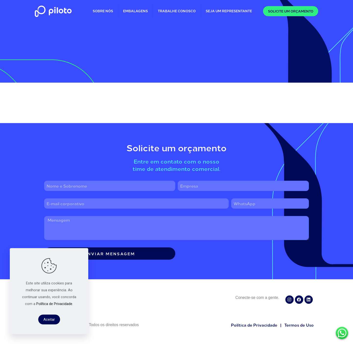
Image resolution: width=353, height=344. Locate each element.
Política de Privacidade (54, 304)
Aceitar (49, 319)
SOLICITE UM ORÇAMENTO (290, 11)
